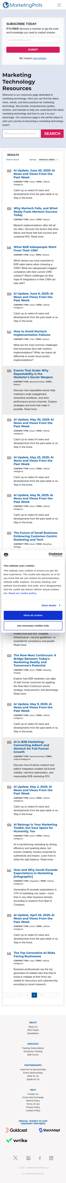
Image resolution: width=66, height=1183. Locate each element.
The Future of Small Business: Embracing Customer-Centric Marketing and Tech (36, 536)
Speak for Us (33, 1079)
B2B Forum (33, 1054)
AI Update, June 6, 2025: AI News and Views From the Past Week (33, 297)
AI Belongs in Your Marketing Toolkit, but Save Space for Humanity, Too (35, 828)
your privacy (39, 58)
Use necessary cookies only (33, 625)
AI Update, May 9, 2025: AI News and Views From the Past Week (33, 707)
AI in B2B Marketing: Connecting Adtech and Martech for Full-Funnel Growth (31, 747)
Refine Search (12, 159)
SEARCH (52, 133)
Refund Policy (33, 1100)
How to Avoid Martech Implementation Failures (32, 333)
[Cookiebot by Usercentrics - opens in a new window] (48, 555)
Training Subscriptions (33, 1048)
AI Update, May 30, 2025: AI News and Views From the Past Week (34, 423)
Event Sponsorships (33, 1072)
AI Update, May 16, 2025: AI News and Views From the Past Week (33, 498)
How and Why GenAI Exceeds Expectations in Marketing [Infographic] (36, 873)
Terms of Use (32, 1104)
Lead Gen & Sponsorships (33, 1069)
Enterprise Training (33, 1051)
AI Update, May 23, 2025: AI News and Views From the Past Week (33, 461)
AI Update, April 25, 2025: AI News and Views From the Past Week (34, 918)
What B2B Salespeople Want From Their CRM (35, 248)
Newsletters (33, 1033)
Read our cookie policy (22, 593)
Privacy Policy (33, 1107)
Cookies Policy (33, 1110)
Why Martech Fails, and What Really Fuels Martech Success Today (36, 212)
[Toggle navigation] (59, 5)
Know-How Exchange (33, 1097)
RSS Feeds (33, 1030)
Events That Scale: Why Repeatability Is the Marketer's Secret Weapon (33, 374)
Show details (49, 605)
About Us (33, 1027)
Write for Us (33, 1076)
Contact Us (33, 1094)
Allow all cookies (33, 615)
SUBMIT (33, 49)
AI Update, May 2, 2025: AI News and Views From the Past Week (33, 790)
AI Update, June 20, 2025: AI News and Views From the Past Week (34, 174)
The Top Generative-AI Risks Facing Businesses (34, 954)
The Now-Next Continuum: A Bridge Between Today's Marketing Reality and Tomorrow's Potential (35, 660)
